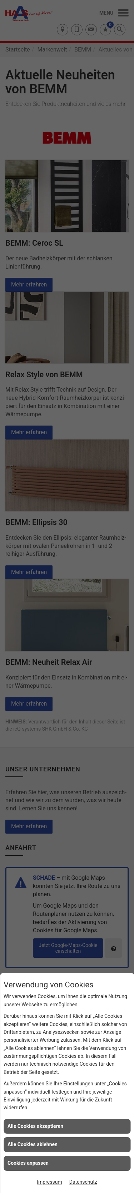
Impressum (49, 1182)
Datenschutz (83, 1182)
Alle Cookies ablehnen (33, 1144)
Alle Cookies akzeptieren (35, 1126)
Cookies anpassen (28, 1163)
